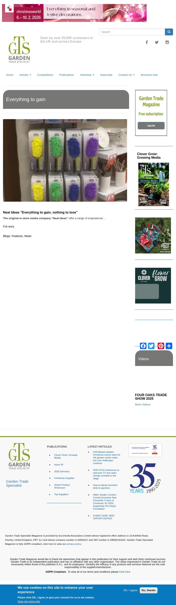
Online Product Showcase (62, 486)
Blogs (6, 236)
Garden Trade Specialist (17, 482)
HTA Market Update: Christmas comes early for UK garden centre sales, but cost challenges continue (106, 457)
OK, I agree (130, 590)
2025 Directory (61, 471)
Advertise (87, 74)
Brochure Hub (149, 74)
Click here (124, 571)
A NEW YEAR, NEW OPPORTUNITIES (103, 517)
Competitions (45, 74)
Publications (66, 74)
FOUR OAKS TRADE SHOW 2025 (151, 396)
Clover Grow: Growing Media (149, 155)
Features (17, 236)
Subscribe (106, 74)
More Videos (142, 404)
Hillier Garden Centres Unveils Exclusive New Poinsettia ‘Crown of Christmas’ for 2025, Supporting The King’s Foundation (105, 501)
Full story (8, 226)
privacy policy (74, 544)
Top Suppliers (61, 494)
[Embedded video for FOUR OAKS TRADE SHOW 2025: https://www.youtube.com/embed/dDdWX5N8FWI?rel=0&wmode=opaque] (154, 380)
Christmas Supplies (64, 478)
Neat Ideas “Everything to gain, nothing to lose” (40, 212)
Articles (25, 74)
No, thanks (149, 590)
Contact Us (126, 74)
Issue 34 (58, 464)
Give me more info (29, 601)
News (27, 236)
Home (9, 74)
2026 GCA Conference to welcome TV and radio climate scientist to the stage (106, 474)
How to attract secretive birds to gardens (105, 486)
